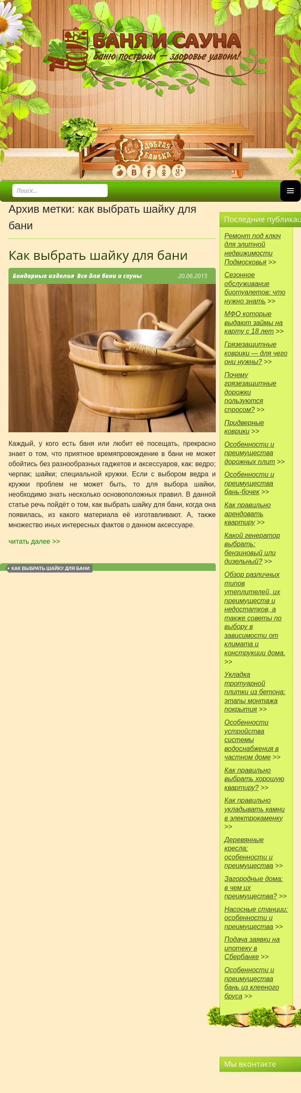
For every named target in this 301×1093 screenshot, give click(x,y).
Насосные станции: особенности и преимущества (256, 918)
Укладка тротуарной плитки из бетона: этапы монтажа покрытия (254, 692)
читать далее (34, 541)
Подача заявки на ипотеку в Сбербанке (251, 948)
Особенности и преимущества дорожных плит (249, 453)
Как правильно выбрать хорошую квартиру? (254, 779)
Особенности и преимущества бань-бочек (249, 483)
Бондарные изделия (43, 276)
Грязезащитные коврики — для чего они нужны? (255, 353)
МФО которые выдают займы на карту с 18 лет (253, 322)
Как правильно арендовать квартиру (247, 513)
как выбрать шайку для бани (50, 568)
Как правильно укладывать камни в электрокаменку (254, 809)
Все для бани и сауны (109, 276)
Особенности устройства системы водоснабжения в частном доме (251, 740)
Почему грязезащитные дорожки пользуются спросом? (250, 392)
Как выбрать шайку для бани (98, 255)
